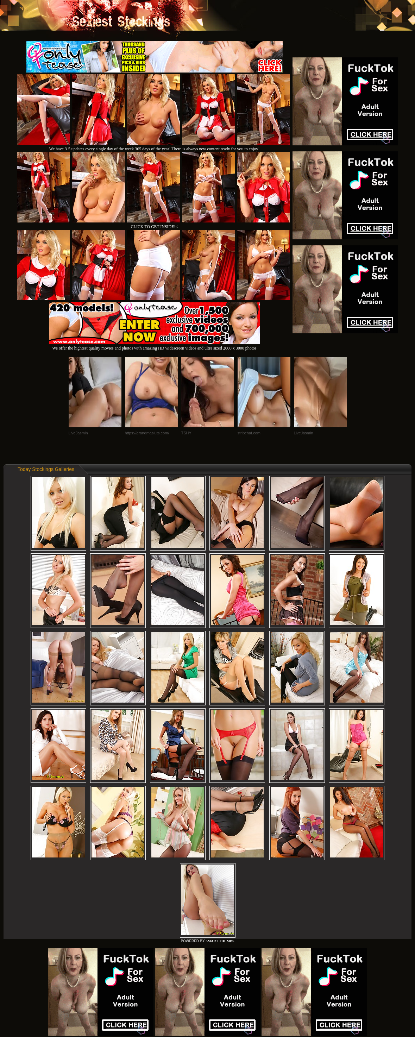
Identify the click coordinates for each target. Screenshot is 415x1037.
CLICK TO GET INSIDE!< (154, 226)
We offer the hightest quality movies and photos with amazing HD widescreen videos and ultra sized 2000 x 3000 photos (154, 345)
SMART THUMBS (220, 941)
